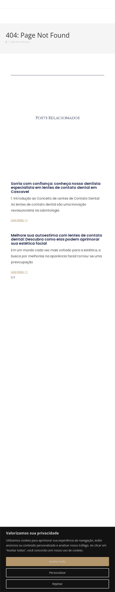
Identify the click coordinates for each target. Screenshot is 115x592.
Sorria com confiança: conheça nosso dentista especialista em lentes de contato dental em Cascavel (56, 187)
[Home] (6, 42)
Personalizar (57, 573)
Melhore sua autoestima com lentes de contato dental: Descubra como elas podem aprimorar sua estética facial (56, 239)
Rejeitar (57, 584)
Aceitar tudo (57, 561)
